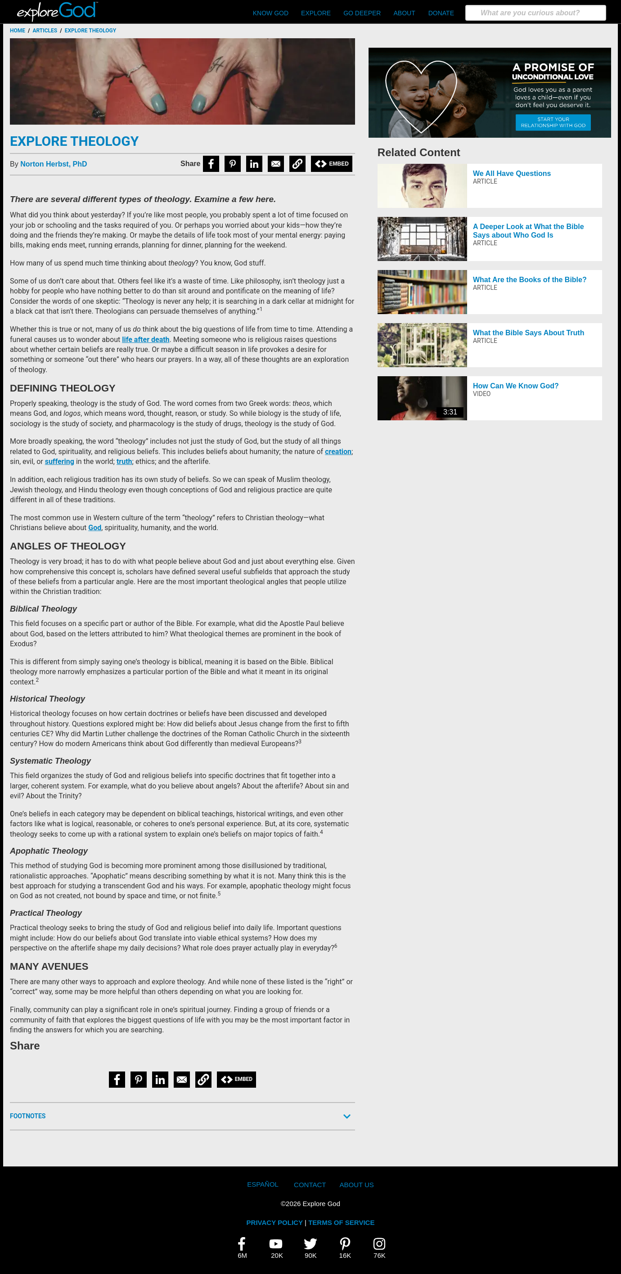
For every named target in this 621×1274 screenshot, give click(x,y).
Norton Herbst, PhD (53, 164)
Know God (270, 13)
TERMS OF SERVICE (341, 1222)
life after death (145, 339)
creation (338, 451)
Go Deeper (362, 13)
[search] (535, 13)
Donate (441, 13)
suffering (59, 461)
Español (263, 1184)
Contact (310, 1184)
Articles (44, 30)
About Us (356, 1184)
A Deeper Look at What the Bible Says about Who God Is (528, 231)
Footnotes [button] (27, 1116)
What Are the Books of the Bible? (530, 280)
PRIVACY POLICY (275, 1222)
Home (17, 30)
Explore (316, 13)
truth (124, 461)
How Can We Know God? (516, 386)
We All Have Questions (512, 173)
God (94, 527)
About (404, 13)
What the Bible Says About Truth (528, 333)
